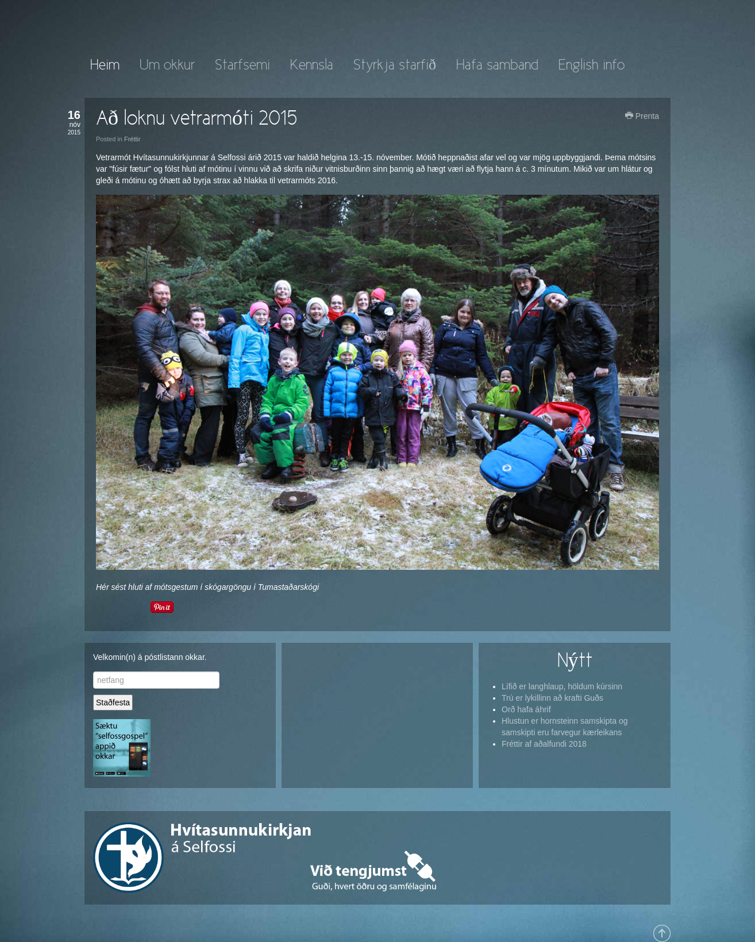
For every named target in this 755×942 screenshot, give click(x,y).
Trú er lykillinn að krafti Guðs (552, 697)
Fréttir (132, 139)
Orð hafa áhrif (526, 709)
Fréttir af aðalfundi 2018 (544, 743)
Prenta (642, 116)
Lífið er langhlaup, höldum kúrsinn (562, 686)
